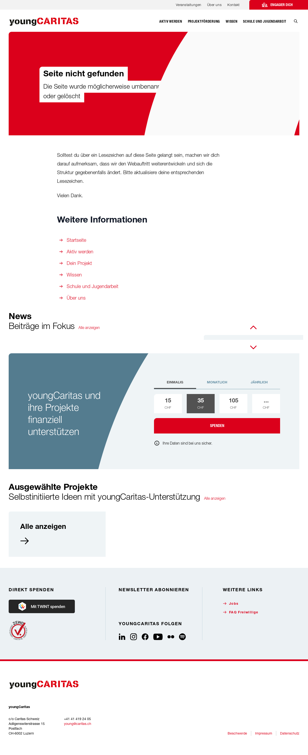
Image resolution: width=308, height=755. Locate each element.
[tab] (175, 384)
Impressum (263, 733)
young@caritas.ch (77, 724)
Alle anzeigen (89, 327)
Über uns (214, 5)
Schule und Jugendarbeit (92, 286)
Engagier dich (281, 5)
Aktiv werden (80, 251)
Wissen (74, 274)
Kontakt (233, 5)
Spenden (217, 425)
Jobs (231, 604)
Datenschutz (289, 733)
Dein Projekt (79, 263)
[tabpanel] (217, 413)
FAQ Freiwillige (240, 612)
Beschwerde (237, 733)
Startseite (76, 240)
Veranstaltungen (188, 5)
